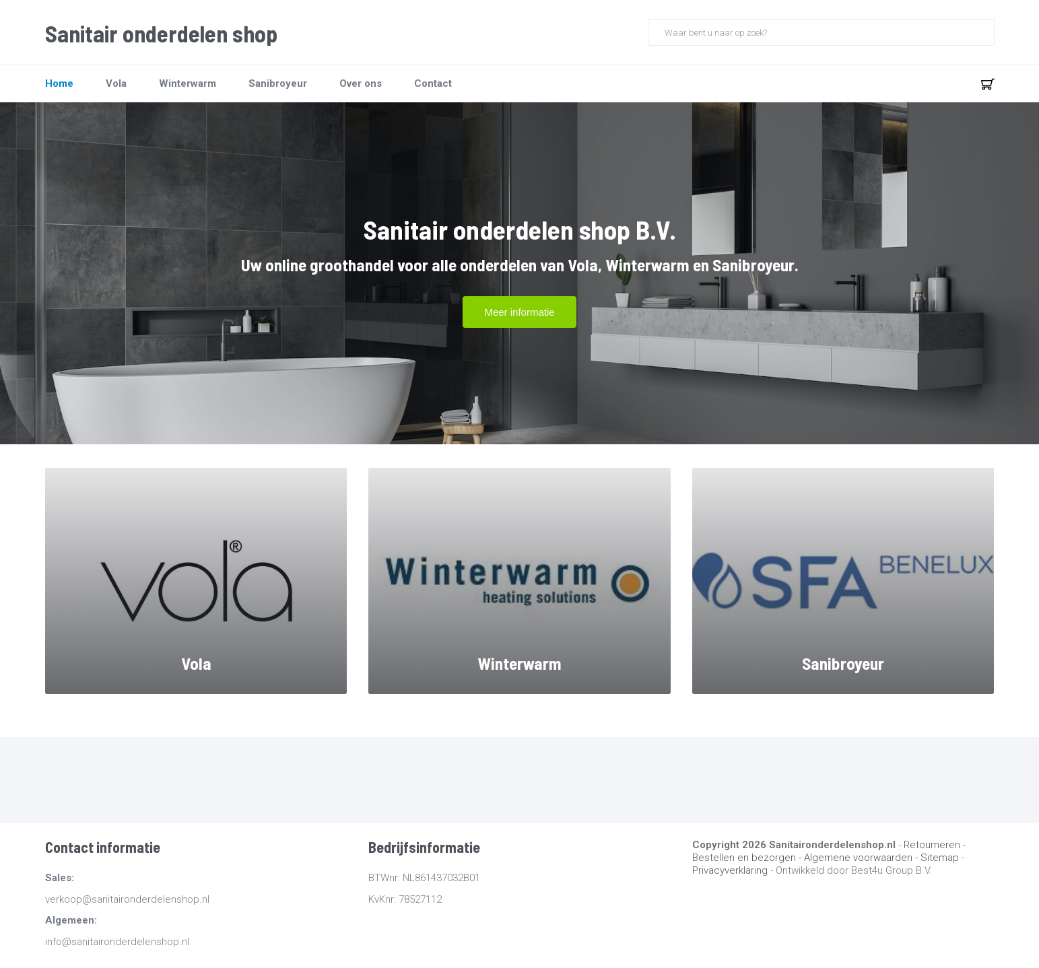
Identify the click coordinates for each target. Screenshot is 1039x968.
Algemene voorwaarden (858, 858)
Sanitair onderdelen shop (161, 34)
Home (59, 83)
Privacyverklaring (730, 870)
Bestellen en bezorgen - (748, 858)
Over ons (360, 83)
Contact (433, 83)
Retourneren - (935, 845)
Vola (116, 83)
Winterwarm (187, 83)
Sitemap (939, 858)
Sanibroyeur (277, 83)
